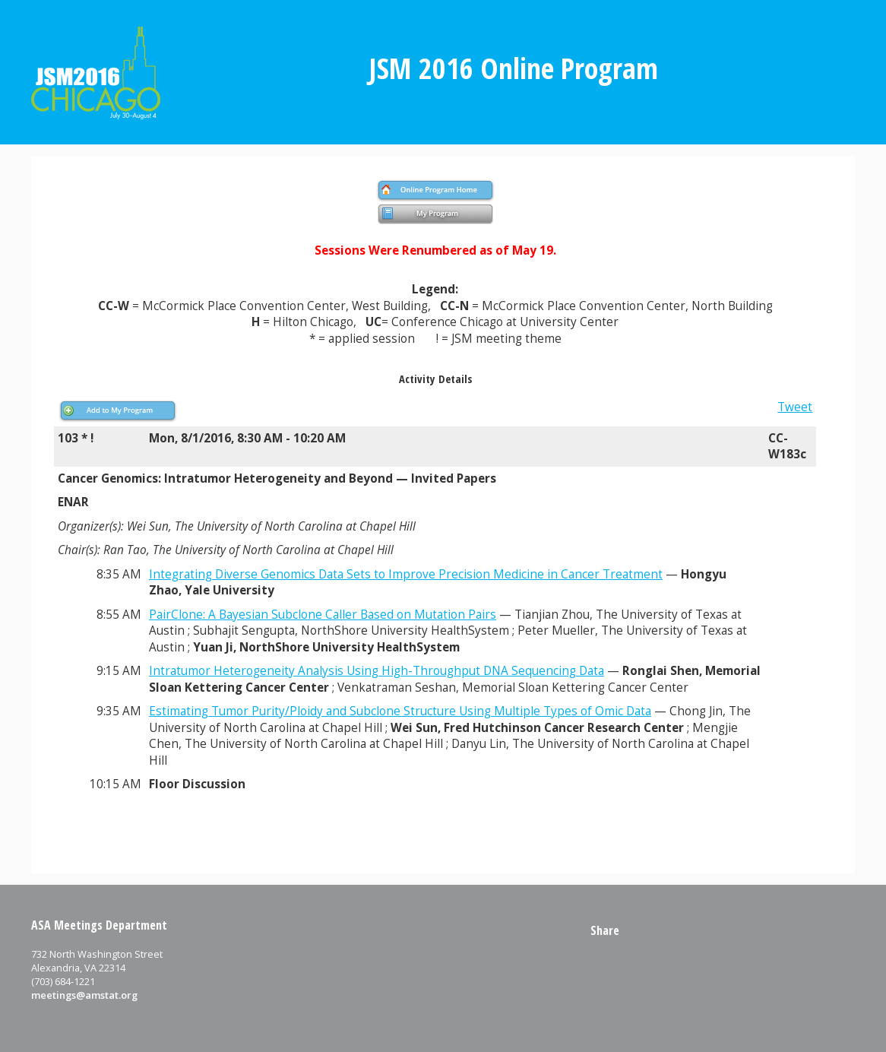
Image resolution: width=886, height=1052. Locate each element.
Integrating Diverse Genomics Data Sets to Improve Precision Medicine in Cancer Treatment (406, 574)
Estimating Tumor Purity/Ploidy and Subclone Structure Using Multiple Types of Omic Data (400, 711)
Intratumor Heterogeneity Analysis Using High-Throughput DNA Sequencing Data (376, 671)
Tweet (794, 407)
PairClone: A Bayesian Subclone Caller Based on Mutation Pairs (322, 615)
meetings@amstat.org (84, 995)
